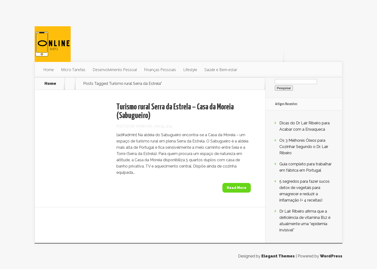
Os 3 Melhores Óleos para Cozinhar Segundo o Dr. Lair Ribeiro (303, 146)
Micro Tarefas (73, 69)
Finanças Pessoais (160, 69)
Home (48, 69)
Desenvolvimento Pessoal (115, 69)
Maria (141, 126)
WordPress (331, 256)
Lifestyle (190, 69)
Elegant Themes (278, 256)
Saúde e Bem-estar (220, 69)
